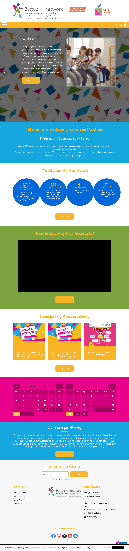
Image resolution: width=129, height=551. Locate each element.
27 (59, 409)
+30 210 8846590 (92, 513)
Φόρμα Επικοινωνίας (93, 496)
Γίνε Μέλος (17, 500)
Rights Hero (30, 39)
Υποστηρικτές (18, 503)
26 (52, 409)
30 (31, 414)
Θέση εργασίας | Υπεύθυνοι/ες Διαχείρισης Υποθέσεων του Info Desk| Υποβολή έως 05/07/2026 (29, 354)
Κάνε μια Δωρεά (19, 493)
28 (16, 414)
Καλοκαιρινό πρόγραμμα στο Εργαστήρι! (100, 353)
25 (45, 409)
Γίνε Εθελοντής (19, 496)
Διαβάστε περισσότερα (100, 547)
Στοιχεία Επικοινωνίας (93, 493)
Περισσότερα (30, 80)
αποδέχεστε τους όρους (69, 479)
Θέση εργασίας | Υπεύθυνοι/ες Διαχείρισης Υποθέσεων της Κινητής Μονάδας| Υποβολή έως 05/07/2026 (64, 355)
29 (23, 414)
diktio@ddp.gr (91, 517)
